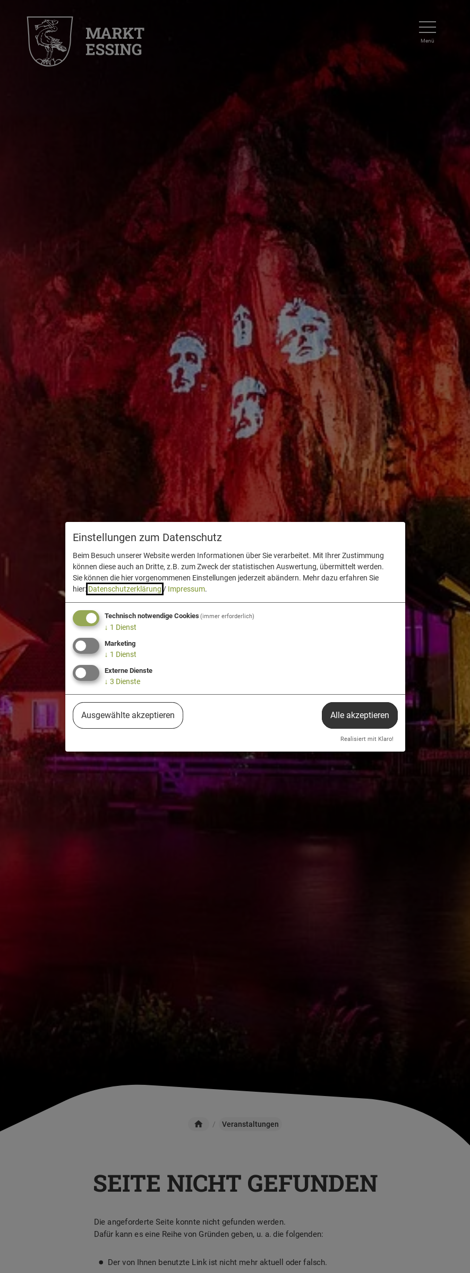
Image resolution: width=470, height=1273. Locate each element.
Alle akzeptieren (359, 715)
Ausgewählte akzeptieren (128, 715)
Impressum (186, 589)
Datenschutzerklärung (124, 589)
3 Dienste (122, 681)
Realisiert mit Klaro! (367, 739)
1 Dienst (120, 627)
